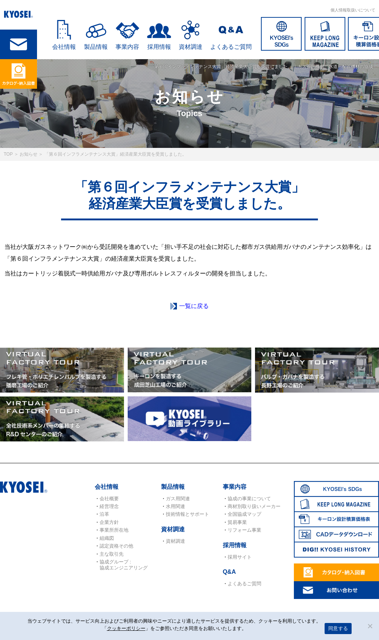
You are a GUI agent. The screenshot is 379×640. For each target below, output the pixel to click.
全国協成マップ (244, 514)
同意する (338, 628)
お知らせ (28, 154)
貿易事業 (237, 522)
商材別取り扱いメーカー (254, 506)
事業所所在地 (114, 530)
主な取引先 (112, 554)
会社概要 (109, 498)
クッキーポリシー (126, 628)
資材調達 (190, 47)
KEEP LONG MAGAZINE (325, 34)
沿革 (104, 514)
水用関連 (175, 506)
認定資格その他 (116, 546)
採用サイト (240, 557)
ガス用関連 (178, 498)
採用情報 (159, 47)
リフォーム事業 (244, 530)
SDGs (281, 34)
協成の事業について (249, 498)
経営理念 (109, 506)
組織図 (107, 538)
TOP (8, 154)
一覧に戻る (194, 306)
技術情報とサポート (187, 514)
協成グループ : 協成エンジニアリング (124, 564)
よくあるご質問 (231, 47)
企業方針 (109, 522)
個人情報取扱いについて (353, 10)
